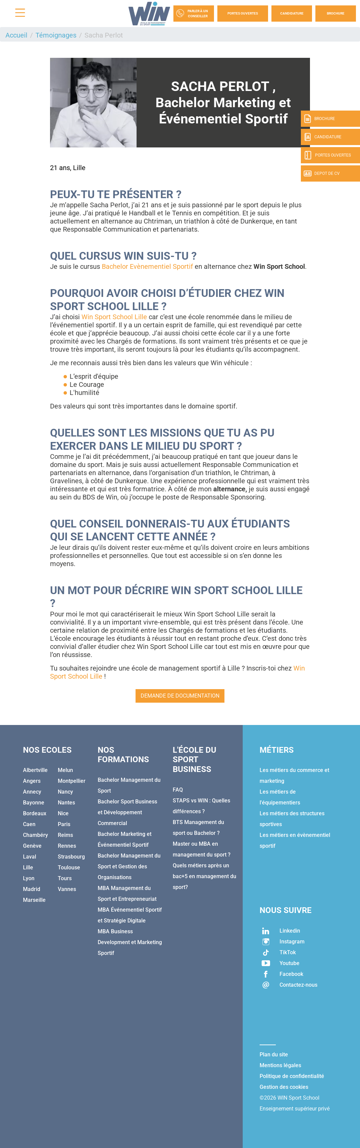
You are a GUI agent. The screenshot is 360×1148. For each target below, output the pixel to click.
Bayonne (33, 802)
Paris (64, 824)
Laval (29, 856)
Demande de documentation (180, 696)
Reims (65, 835)
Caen (29, 824)
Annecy (32, 792)
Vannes (67, 889)
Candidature (292, 13)
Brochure (335, 13)
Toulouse (69, 867)
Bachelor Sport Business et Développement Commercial (127, 812)
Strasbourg (71, 856)
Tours (65, 878)
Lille (28, 867)
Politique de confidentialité (292, 1076)
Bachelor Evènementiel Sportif (148, 266)
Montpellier (72, 781)
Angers (32, 781)
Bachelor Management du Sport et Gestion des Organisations (129, 866)
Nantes (66, 802)
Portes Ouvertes (242, 13)
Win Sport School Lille (114, 317)
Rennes (67, 846)
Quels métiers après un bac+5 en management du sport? (204, 876)
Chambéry (35, 835)
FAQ (178, 790)
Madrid (31, 889)
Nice (63, 813)
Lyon (28, 878)
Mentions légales (280, 1065)
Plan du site (274, 1054)
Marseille (34, 900)
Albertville (35, 770)
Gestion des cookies (284, 1087)
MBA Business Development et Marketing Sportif (130, 942)
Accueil (16, 35)
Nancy (65, 792)
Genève (32, 846)
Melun (65, 770)
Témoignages (55, 35)
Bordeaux (34, 813)
